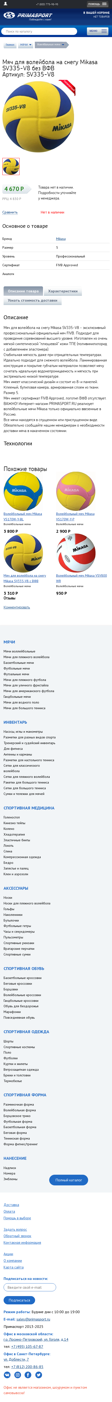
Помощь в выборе (17, 1218)
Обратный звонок (17, 1236)
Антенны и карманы (18, 754)
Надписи (10, 1168)
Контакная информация (22, 1242)
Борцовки (11, 989)
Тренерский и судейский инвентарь (29, 743)
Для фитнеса (13, 748)
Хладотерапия (14, 834)
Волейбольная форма (20, 1110)
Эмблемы (10, 1179)
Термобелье (13, 1081)
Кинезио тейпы (14, 823)
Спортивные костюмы (19, 1047)
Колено (9, 829)
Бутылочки (11, 920)
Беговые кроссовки (18, 983)
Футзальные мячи (16, 674)
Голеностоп (12, 817)
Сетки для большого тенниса (25, 788)
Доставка (11, 1204)
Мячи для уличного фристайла (26, 685)
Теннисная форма (17, 1138)
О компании (13, 1260)
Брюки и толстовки (17, 1075)
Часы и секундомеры (19, 931)
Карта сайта (14, 1267)
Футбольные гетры (17, 926)
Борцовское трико (17, 1116)
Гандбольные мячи (17, 696)
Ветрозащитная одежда (21, 1069)
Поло (7, 1052)
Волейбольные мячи (48, 44)
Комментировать (17, 607)
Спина (8, 851)
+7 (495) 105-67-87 (27, 1346)
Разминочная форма (19, 1104)
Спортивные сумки (17, 954)
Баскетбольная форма (20, 1127)
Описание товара (23, 291)
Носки (8, 897)
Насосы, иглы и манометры (23, 731)
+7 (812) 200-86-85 (27, 1366)
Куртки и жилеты (16, 1064)
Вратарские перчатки (19, 948)
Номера (9, 1173)
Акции (8, 1254)
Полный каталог (68, 1180)
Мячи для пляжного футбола (25, 680)
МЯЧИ (24, 44)
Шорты (8, 1041)
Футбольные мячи (17, 668)
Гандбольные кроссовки (21, 1000)
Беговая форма (15, 1133)
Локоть (8, 845)
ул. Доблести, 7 (16, 1359)
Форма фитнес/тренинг (21, 1144)
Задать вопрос (15, 1229)
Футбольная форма (18, 1121)
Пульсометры (13, 937)
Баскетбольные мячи (19, 663)
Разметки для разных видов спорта (30, 737)
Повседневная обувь (19, 1017)
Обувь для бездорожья (21, 1006)
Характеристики (63, 291)
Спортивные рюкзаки (19, 943)
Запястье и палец (16, 868)
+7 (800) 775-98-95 (47, 4)
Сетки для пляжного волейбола (27, 777)
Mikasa (61, 239)
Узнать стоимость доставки (32, 300)
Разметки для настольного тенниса (29, 760)
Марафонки (12, 1012)
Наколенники (13, 914)
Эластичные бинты (17, 840)
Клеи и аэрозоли (16, 874)
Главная (10, 44)
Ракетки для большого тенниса (26, 782)
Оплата (9, 1211)
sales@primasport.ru (33, 1319)
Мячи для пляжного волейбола (26, 657)
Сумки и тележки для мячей (24, 794)
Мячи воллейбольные (19, 651)
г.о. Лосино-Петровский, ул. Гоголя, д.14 (36, 1339)
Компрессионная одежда (22, 857)
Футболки (11, 1058)
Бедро (8, 862)
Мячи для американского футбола (29, 691)
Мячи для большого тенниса (24, 708)
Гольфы (9, 909)
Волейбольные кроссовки (22, 995)
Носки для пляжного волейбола (27, 903)
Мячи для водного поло (21, 702)
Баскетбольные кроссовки (23, 978)
